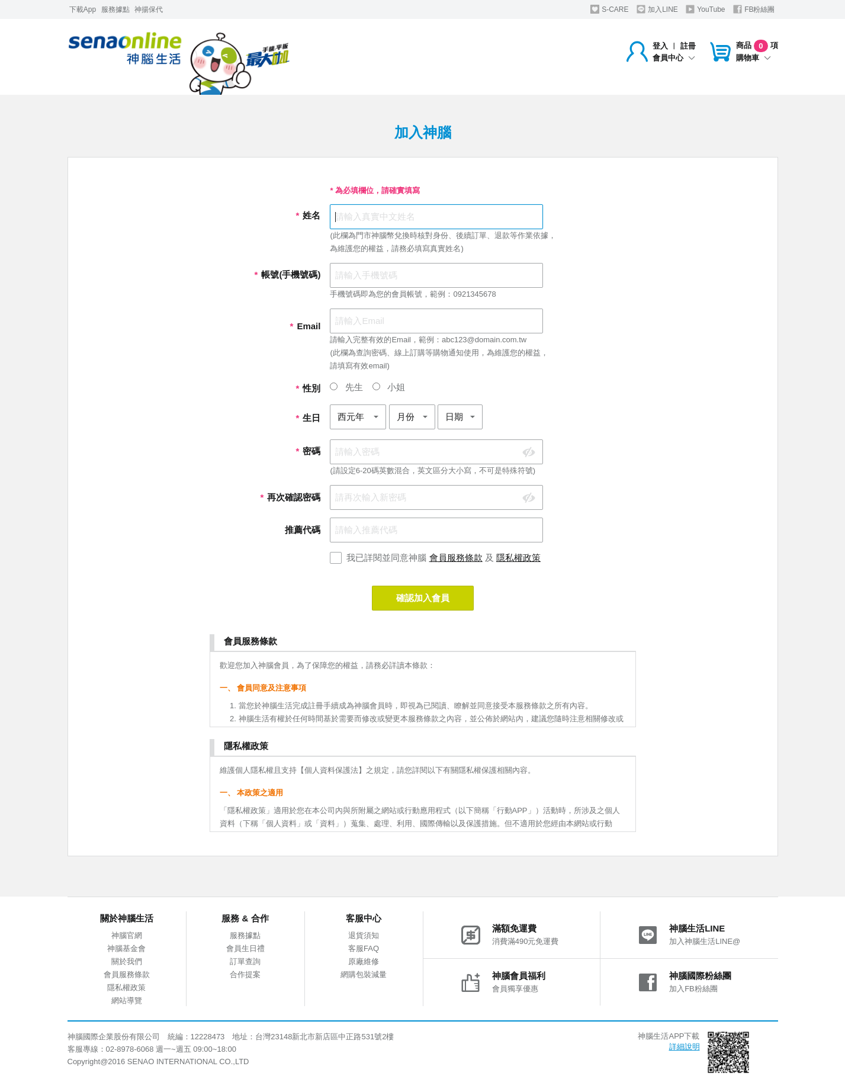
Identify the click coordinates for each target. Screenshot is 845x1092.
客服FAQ (363, 948)
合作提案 (245, 974)
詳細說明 (684, 1046)
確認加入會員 (422, 598)
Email (305, 326)
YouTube (705, 9)
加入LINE (657, 9)
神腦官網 (126, 935)
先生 (346, 387)
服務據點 (115, 9)
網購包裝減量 (363, 974)
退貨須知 (363, 935)
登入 (660, 45)
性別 (307, 388)
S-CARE (609, 9)
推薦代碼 (302, 530)
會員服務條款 (456, 558)
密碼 (307, 451)
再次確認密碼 (290, 497)
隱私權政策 (518, 558)
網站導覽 (126, 1000)
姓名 (307, 215)
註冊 (688, 45)
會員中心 (674, 57)
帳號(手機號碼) (287, 274)
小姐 (388, 387)
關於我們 (126, 961)
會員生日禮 (245, 948)
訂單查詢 (245, 961)
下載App (82, 9)
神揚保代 (148, 9)
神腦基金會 (126, 948)
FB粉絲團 (754, 9)
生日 (307, 418)
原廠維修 (363, 961)
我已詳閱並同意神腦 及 (443, 558)
